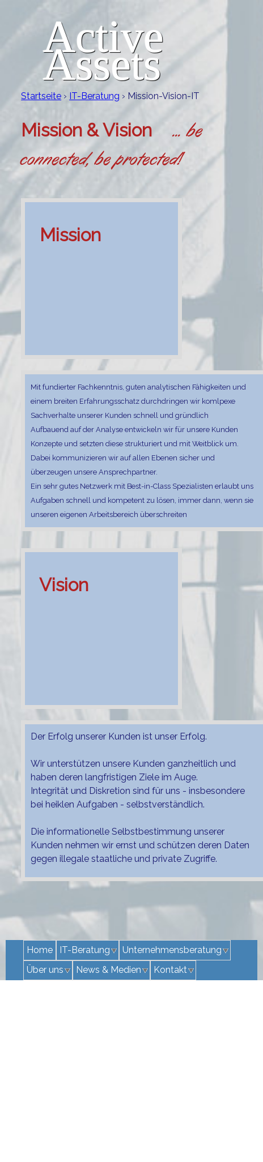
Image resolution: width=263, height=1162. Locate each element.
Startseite (41, 96)
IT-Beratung (94, 96)
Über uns (45, 969)
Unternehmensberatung (172, 950)
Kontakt (170, 969)
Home (40, 950)
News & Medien (108, 969)
